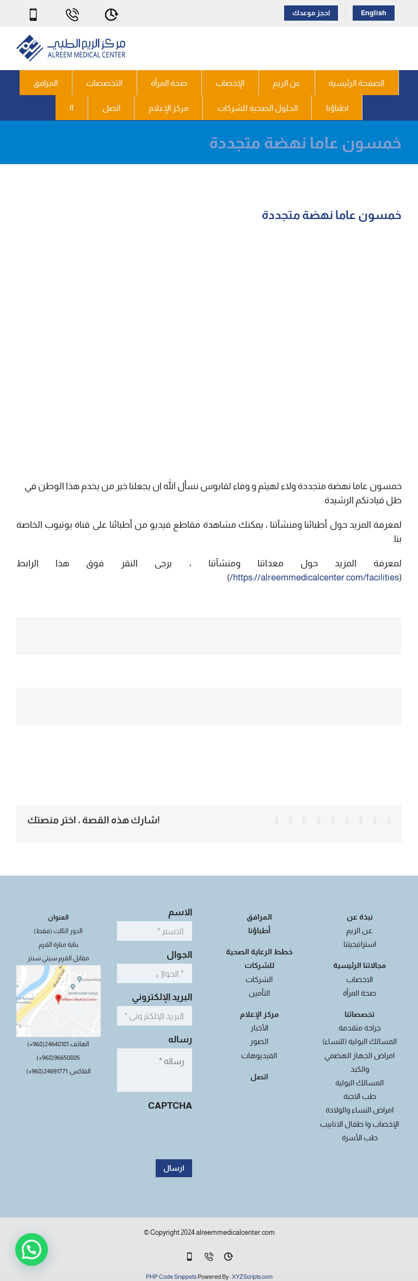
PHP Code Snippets (171, 1276)
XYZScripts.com (252, 1276)
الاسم (177, 912)
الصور (259, 1041)
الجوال (176, 954)
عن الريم (359, 930)
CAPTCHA (170, 1106)
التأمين (259, 993)
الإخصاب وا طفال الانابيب (359, 1124)
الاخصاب (359, 979)
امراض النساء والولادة (359, 1109)
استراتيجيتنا (359, 944)
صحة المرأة (359, 993)
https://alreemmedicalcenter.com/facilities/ (314, 577)
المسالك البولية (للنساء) (359, 1041)
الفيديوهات (259, 1055)
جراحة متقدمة (359, 1027)
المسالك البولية (359, 1082)
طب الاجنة (359, 1096)
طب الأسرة (360, 1137)
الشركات (259, 979)
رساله (177, 1039)
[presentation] (109, 1136)
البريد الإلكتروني (159, 997)
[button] (72, 107)
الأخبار (259, 1027)
